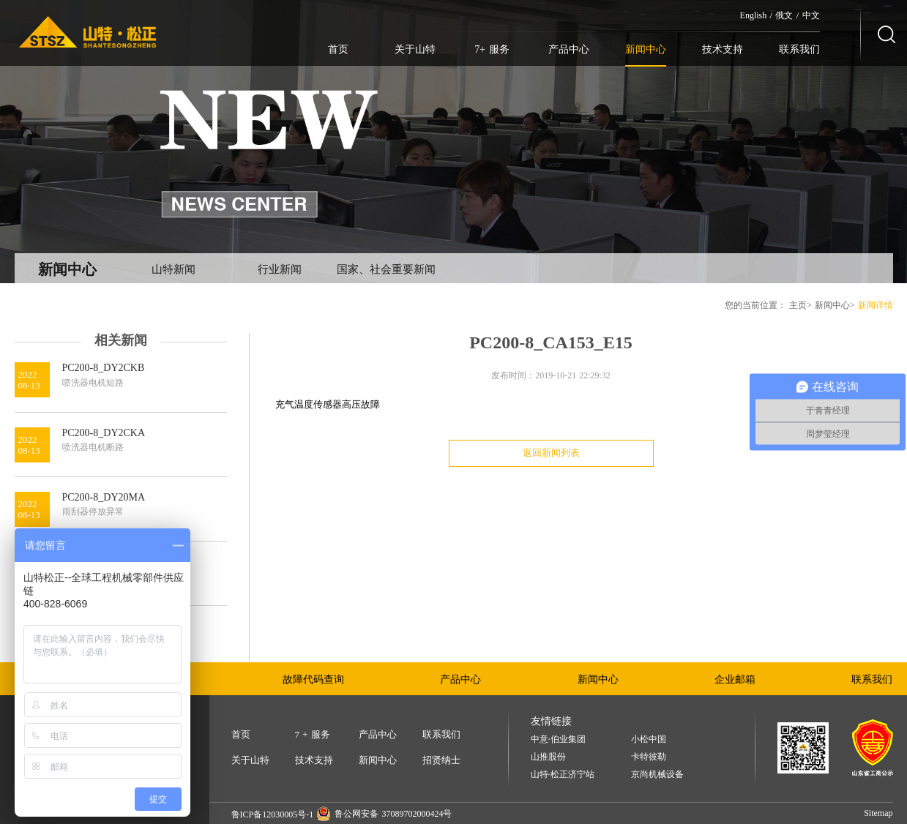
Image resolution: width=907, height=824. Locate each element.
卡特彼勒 (648, 757)
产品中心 (568, 49)
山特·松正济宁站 (562, 774)
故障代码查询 (313, 679)
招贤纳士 (441, 759)
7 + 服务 (312, 734)
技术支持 (722, 49)
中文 (811, 15)
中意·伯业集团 (558, 739)
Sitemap (878, 813)
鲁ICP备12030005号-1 (272, 814)
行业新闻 (280, 269)
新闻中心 (645, 49)
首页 (338, 49)
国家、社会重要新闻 (386, 269)
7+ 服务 (491, 49)
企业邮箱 (734, 679)
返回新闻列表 (551, 452)
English (753, 15)
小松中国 (648, 739)
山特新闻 (173, 269)
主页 (798, 305)
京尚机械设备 (657, 774)
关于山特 (415, 49)
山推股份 (548, 757)
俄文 (784, 15)
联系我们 (799, 49)
